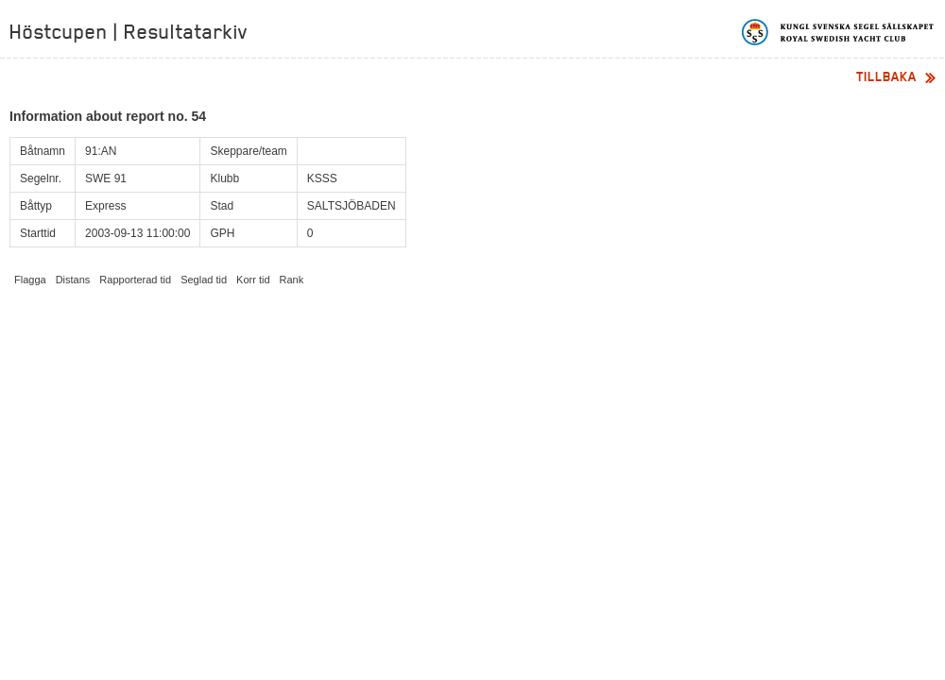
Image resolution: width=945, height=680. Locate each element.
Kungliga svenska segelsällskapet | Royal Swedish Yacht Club (839, 32)
